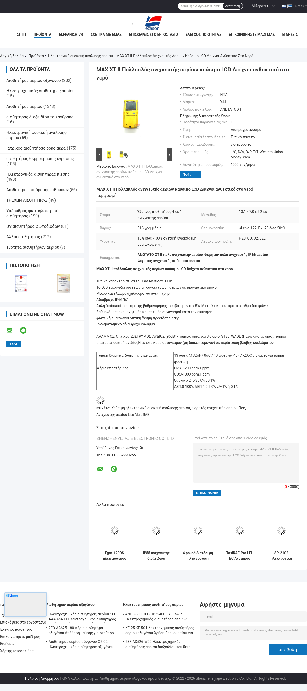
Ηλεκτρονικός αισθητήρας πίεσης (38, 174)
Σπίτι (21, 34)
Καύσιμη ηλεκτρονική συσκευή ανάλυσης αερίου (150, 408)
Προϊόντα (42, 34)
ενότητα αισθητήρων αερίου (32, 247)
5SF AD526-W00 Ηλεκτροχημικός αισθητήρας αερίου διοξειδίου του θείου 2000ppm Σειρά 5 (158, 645)
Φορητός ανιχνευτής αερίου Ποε (218, 408)
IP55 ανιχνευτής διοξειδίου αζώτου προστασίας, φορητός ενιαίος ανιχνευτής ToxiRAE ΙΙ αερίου (156, 556)
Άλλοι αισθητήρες (23, 236)
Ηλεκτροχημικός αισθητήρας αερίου (40, 90)
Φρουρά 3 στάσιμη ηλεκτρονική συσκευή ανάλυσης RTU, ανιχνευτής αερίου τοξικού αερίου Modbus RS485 (198, 556)
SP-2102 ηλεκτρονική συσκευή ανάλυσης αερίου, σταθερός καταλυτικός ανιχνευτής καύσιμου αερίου (281, 556)
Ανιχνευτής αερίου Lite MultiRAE (122, 415)
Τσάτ (187, 174)
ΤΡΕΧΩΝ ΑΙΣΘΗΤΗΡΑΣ (26, 200)
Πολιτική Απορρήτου (42, 678)
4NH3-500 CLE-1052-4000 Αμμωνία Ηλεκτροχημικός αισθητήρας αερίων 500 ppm (159, 617)
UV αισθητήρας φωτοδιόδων (33, 226)
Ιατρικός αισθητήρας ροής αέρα (36, 148)
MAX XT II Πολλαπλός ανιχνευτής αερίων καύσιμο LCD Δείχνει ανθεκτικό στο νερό (129, 171)
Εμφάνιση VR (71, 34)
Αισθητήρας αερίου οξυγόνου (33, 80)
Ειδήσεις (290, 34)
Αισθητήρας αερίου (24, 106)
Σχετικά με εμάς (106, 34)
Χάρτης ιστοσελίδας (17, 651)
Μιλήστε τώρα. (263, 6)
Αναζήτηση (232, 6)
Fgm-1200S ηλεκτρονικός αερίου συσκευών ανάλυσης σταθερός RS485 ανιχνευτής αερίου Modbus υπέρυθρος (114, 556)
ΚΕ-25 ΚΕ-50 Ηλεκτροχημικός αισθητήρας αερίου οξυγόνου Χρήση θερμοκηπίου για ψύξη (159, 631)
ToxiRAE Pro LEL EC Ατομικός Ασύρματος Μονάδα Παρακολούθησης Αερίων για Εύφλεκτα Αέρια (239, 556)
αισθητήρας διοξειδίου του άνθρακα (40, 117)
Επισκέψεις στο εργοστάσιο (153, 34)
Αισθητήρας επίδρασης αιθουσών (37, 189)
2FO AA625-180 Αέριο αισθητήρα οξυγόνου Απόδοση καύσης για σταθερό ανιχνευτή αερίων (81, 631)
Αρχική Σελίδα (12, 56)
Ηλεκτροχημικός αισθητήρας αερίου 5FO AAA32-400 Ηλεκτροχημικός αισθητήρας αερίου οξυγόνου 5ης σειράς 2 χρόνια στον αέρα (82, 617)
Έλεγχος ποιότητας (203, 34)
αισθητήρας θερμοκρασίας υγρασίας (40, 158)
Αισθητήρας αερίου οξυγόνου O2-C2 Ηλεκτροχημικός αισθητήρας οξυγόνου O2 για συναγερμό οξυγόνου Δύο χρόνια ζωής (81, 645)
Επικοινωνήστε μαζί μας (252, 34)
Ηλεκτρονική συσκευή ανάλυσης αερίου (80, 56)
